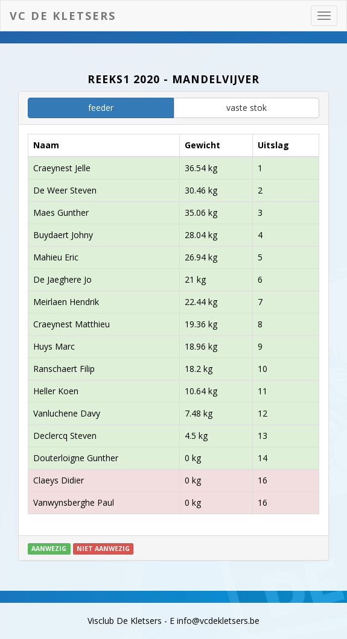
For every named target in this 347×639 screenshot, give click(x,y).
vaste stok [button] (246, 107)
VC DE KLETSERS (63, 15)
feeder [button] (100, 107)
